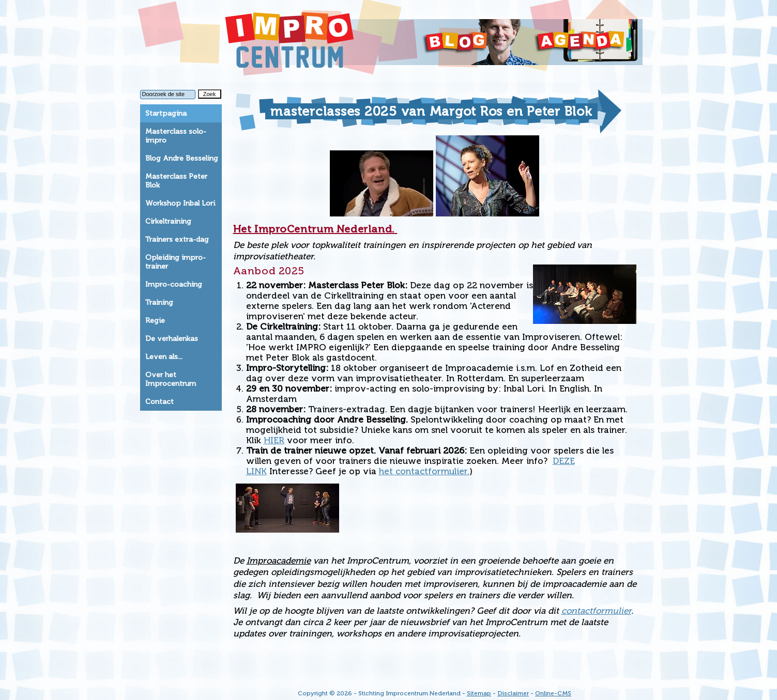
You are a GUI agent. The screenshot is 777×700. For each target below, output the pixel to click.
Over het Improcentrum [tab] (170, 379)
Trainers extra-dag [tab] (177, 239)
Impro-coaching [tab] (173, 284)
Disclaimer (513, 693)
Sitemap (479, 693)
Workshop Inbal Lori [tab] (180, 203)
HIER (274, 440)
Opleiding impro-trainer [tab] (175, 262)
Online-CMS (553, 693)
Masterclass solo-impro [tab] (175, 136)
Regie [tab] (155, 320)
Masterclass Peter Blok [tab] (176, 181)
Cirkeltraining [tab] (168, 221)
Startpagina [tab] (166, 113)
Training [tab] (159, 302)
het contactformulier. (424, 471)
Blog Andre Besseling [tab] (181, 158)
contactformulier (596, 610)
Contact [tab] (159, 401)
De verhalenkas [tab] (171, 338)
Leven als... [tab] (163, 356)
